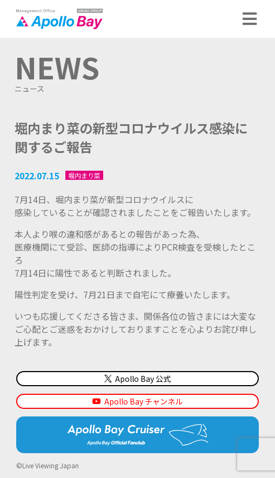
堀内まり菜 (84, 175)
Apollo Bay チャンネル (143, 401)
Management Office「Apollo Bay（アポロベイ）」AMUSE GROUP (59, 19)
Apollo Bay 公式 (137, 378)
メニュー (251, 19)
